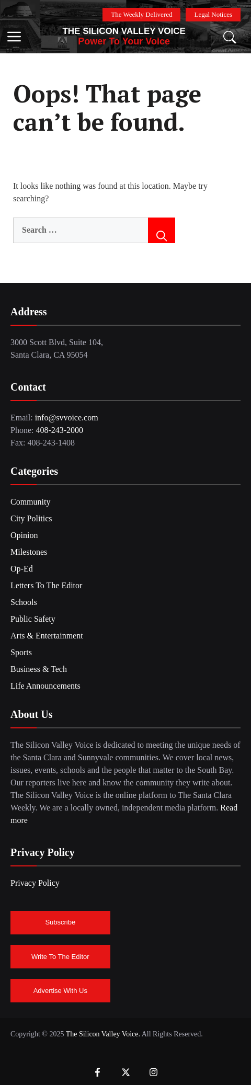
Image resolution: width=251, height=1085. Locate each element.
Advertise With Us (60, 991)
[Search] (161, 230)
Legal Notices (213, 14)
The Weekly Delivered (141, 14)
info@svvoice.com (66, 417)
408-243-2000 (59, 430)
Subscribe (60, 922)
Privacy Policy (35, 882)
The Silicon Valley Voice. (102, 1034)
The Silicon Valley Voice (124, 31)
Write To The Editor (60, 957)
